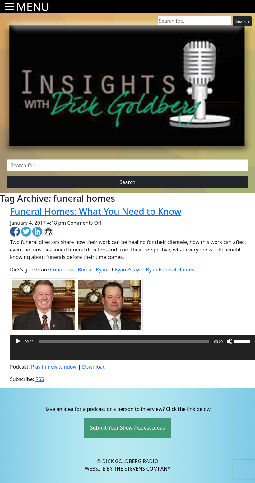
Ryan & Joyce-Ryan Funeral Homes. (155, 269)
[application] (132, 353)
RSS (39, 379)
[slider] (124, 341)
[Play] (18, 341)
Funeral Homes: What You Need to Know (95, 211)
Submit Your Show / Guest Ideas (127, 427)
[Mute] (229, 341)
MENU (32, 6)
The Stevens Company (142, 468)
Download (94, 366)
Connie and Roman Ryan (78, 269)
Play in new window (54, 366)
